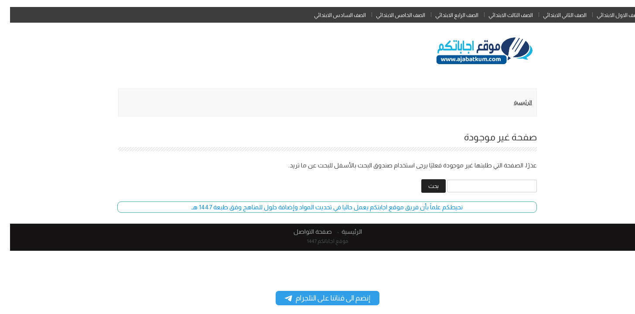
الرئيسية (513, 102)
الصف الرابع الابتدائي (446, 15)
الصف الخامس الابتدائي (390, 15)
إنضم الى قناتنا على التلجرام (317, 298)
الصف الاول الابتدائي (609, 15)
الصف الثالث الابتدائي (500, 15)
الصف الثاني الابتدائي (555, 15)
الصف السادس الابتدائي (330, 15)
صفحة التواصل (302, 231)
